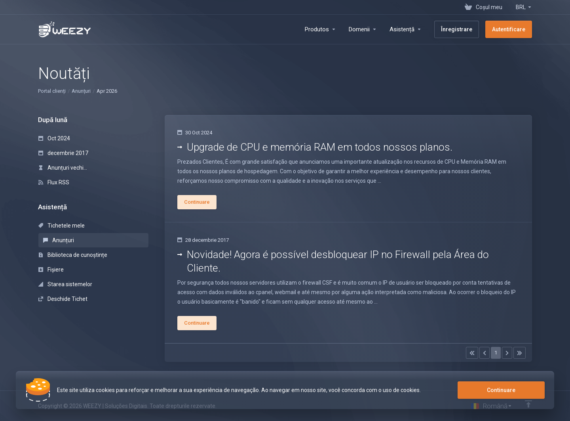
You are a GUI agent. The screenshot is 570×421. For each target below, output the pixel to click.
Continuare (501, 390)
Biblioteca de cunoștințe (72, 255)
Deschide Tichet (62, 299)
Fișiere (51, 269)
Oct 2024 (54, 138)
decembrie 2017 (63, 153)
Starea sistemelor (65, 284)
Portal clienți (52, 91)
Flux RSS (53, 182)
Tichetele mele (61, 225)
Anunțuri (81, 91)
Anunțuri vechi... (62, 168)
